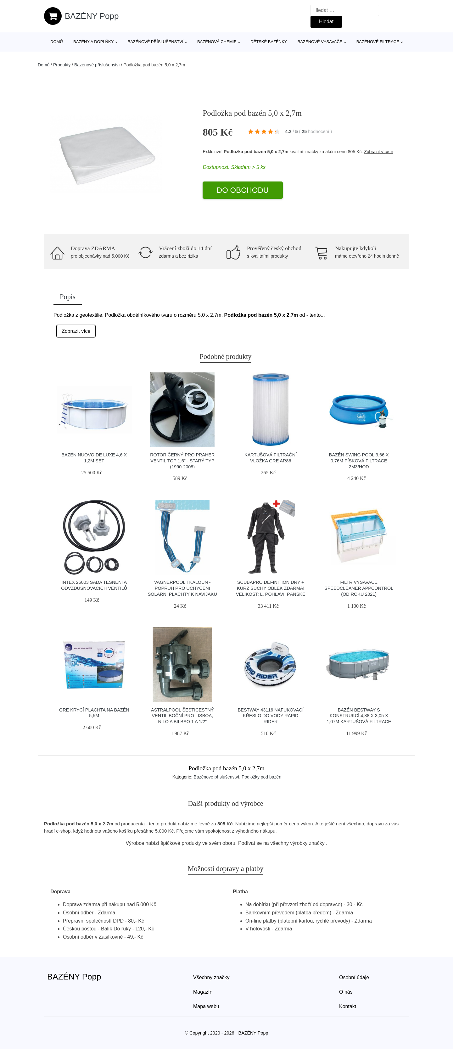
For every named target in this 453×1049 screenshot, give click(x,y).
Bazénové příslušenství (155, 41)
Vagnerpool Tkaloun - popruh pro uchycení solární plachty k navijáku (182, 588)
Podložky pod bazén (261, 776)
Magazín (202, 992)
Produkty (61, 64)
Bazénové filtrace (377, 41)
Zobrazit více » (378, 151)
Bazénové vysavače (320, 41)
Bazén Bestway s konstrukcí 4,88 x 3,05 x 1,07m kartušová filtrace (359, 715)
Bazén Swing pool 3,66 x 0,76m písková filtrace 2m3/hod (359, 460)
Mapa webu (206, 1006)
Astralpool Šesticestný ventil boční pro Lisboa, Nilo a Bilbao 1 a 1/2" (182, 715)
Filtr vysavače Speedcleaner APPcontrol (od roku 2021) (358, 588)
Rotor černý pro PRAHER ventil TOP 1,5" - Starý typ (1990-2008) (182, 460)
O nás (346, 992)
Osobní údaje (354, 977)
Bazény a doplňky (93, 41)
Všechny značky (211, 977)
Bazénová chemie (217, 41)
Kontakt (347, 1006)
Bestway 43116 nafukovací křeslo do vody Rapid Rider (271, 715)
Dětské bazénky (268, 41)
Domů (56, 41)
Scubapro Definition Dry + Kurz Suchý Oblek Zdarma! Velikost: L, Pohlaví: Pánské (270, 588)
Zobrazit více (76, 331)
